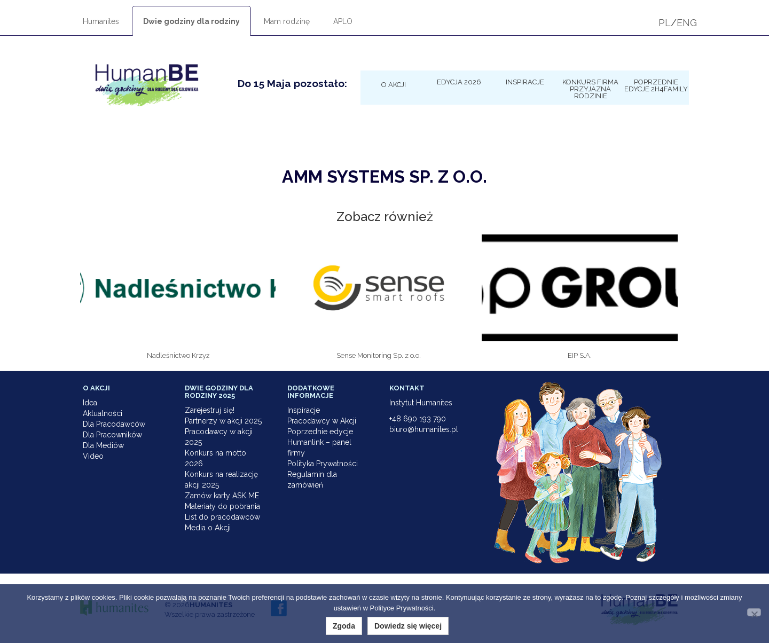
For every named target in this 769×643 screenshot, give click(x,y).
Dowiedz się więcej (408, 626)
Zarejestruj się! (209, 410)
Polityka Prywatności (322, 463)
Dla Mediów (103, 445)
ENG (687, 22)
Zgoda (344, 626)
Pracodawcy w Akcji (321, 421)
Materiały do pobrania (222, 506)
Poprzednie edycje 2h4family (656, 85)
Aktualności (102, 413)
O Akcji (393, 84)
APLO (342, 21)
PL (664, 22)
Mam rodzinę (287, 21)
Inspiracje (525, 81)
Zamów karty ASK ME (222, 495)
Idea (90, 402)
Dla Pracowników (112, 434)
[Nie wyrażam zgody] (754, 612)
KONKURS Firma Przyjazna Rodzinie (590, 88)
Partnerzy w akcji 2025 (223, 421)
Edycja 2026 (459, 81)
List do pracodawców (222, 517)
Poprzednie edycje (320, 431)
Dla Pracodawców (114, 424)
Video (93, 456)
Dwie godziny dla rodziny (191, 21)
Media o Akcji (208, 527)
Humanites (101, 21)
